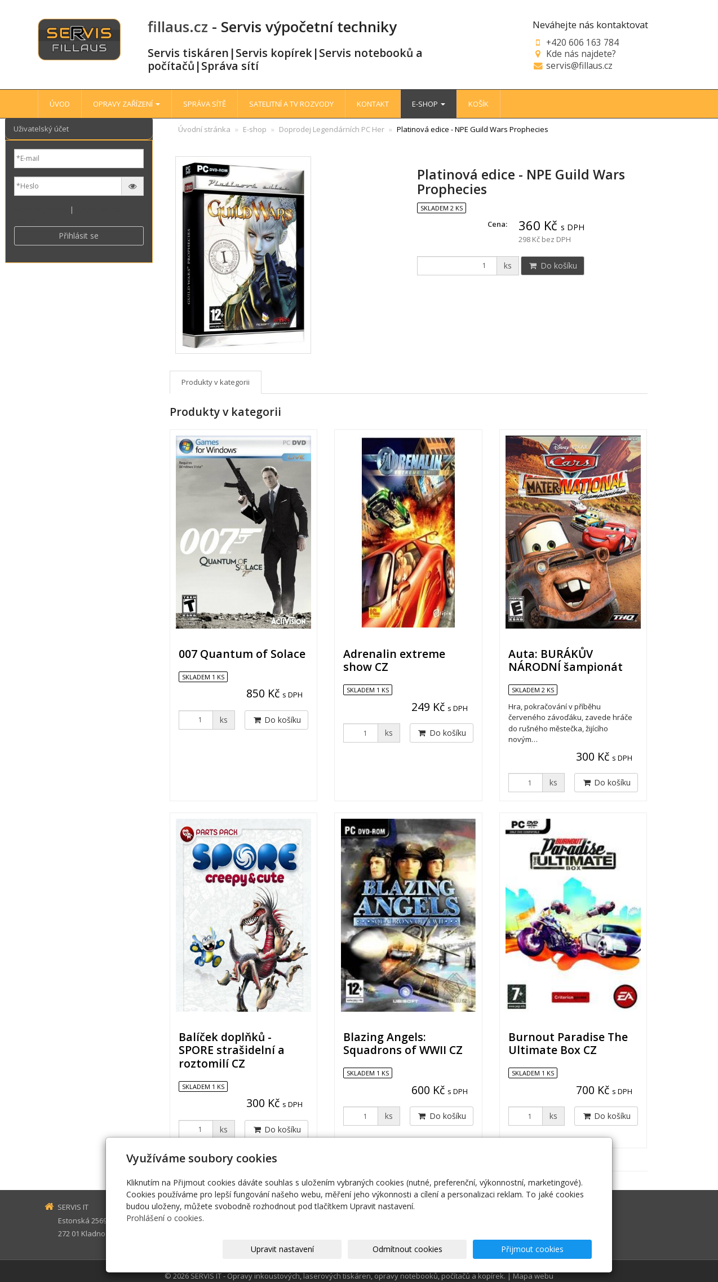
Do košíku (552, 265)
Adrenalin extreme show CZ (394, 660)
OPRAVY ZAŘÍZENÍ (126, 104)
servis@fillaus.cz (579, 65)
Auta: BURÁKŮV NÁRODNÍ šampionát (565, 660)
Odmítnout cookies (456, 1249)
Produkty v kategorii (215, 382)
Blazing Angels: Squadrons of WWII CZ (403, 1043)
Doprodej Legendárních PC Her (331, 129)
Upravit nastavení (364, 1249)
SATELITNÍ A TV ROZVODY (291, 104)
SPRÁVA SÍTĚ (204, 104)
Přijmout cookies (548, 1249)
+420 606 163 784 (582, 42)
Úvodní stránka (204, 129)
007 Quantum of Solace (242, 653)
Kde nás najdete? (581, 53)
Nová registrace (41, 209)
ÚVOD (60, 104)
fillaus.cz (178, 26)
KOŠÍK (478, 104)
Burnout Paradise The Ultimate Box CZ (568, 1043)
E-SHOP (428, 104)
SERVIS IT (205, 1276)
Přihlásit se (79, 235)
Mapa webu (533, 1276)
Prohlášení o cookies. (165, 1218)
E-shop (255, 129)
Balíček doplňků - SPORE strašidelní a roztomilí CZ (232, 1050)
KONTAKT (373, 104)
